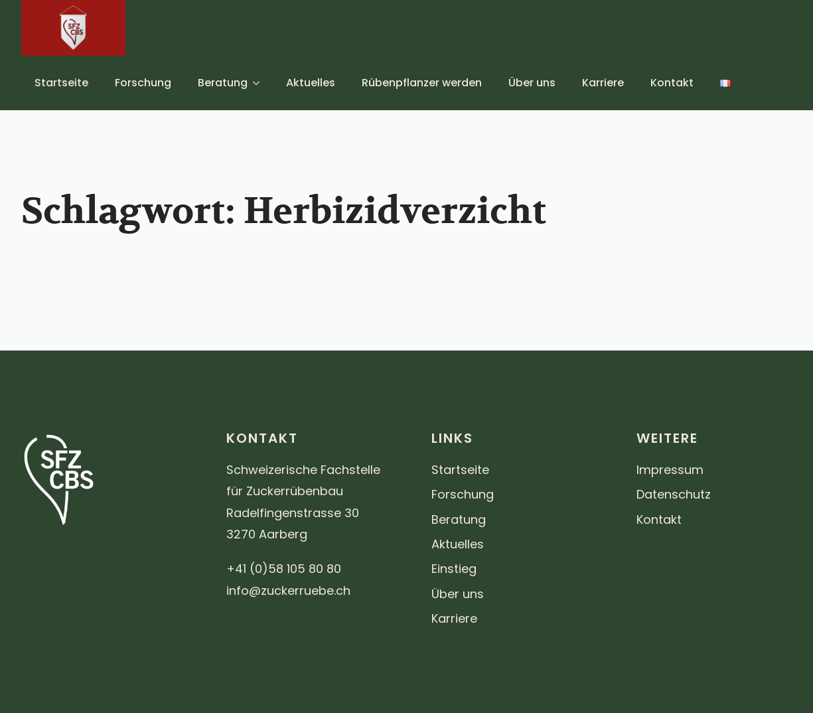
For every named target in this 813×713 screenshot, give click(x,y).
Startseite (61, 82)
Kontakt (672, 82)
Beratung (223, 82)
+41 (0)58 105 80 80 (283, 568)
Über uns (531, 82)
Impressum (669, 469)
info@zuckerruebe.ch (288, 590)
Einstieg (454, 568)
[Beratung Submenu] (260, 83)
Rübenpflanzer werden (422, 82)
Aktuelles (310, 82)
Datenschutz (673, 494)
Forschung (143, 82)
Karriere (603, 82)
